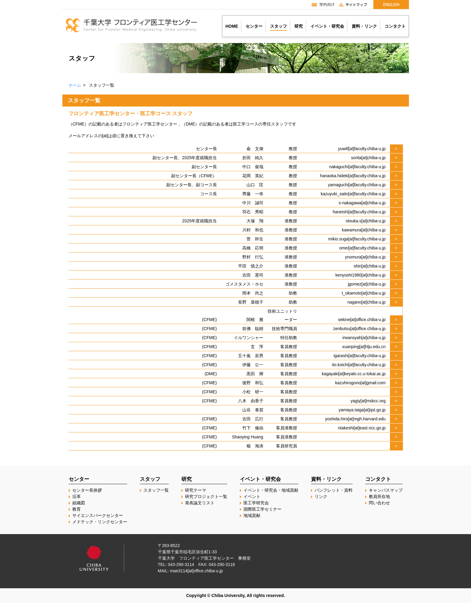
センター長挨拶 (87, 490)
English (391, 4)
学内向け (320, 4)
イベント (251, 496)
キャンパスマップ (386, 490)
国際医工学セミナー (262, 509)
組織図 (78, 502)
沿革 (76, 496)
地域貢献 (251, 515)
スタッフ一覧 (156, 490)
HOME (231, 26)
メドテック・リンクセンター (99, 521)
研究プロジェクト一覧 (206, 496)
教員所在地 (379, 496)
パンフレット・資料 (334, 490)
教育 (76, 509)
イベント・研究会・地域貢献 (270, 490)
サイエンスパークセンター (97, 515)
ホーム (74, 85)
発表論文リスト (200, 502)
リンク (321, 496)
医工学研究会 (256, 502)
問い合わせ (379, 502)
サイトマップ (355, 4)
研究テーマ (195, 490)
